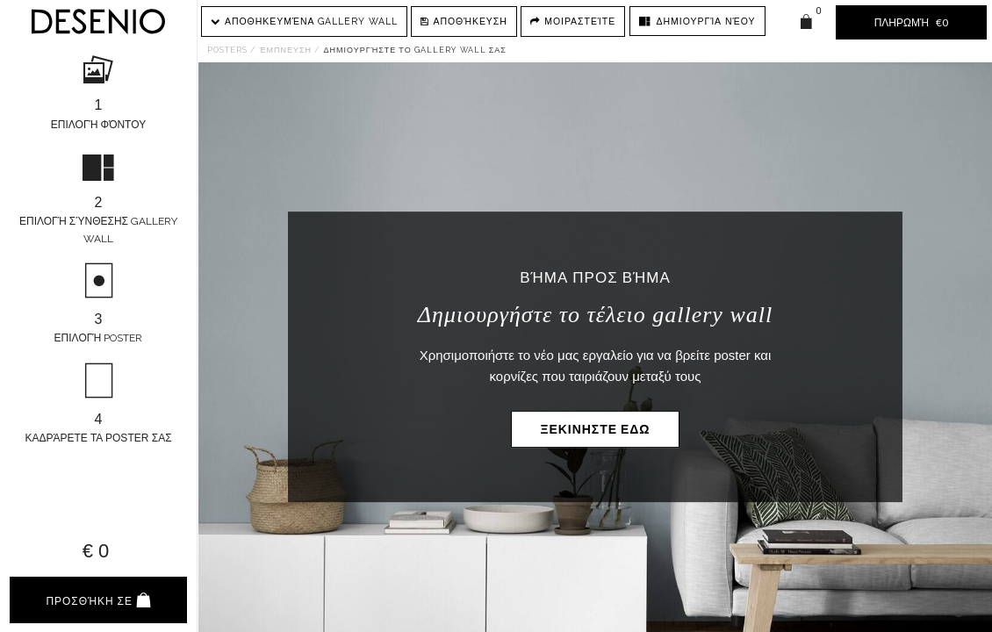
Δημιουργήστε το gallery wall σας (415, 50)
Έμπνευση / (289, 50)
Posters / (231, 50)
